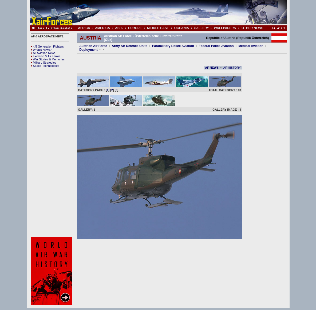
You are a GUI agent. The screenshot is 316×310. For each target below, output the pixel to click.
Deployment (88, 50)
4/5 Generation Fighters (48, 46)
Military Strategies (43, 62)
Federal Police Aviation (216, 46)
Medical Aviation (250, 46)
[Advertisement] (174, 13)
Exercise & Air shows (45, 56)
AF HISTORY (232, 67)
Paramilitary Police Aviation (173, 46)
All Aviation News (43, 53)
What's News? (41, 49)
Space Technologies (45, 65)
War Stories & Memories (48, 59)
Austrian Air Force (93, 46)
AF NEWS (212, 67)
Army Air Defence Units (130, 46)
